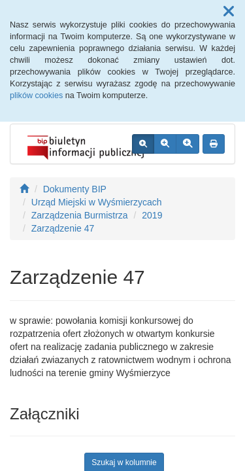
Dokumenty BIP (74, 189)
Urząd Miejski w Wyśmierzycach (96, 202)
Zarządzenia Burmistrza (79, 215)
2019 (152, 215)
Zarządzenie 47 (63, 228)
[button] (228, 12)
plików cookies (36, 95)
